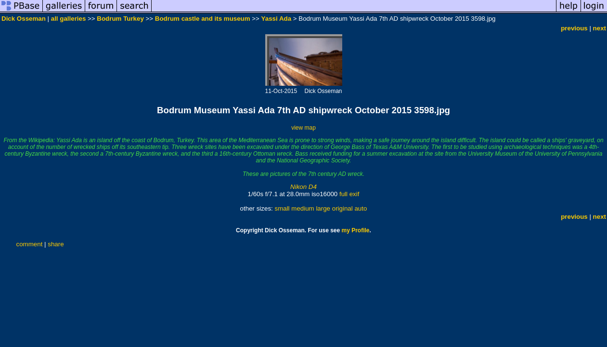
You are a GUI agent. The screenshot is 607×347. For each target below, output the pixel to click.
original (342, 208)
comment (29, 244)
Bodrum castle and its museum (202, 18)
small (281, 208)
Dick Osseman (23, 18)
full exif (349, 194)
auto (360, 208)
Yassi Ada (276, 18)
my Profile (356, 230)
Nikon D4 (303, 186)
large (323, 208)
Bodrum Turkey (120, 18)
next (599, 28)
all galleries (68, 18)
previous (574, 28)
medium (302, 208)
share (56, 244)
